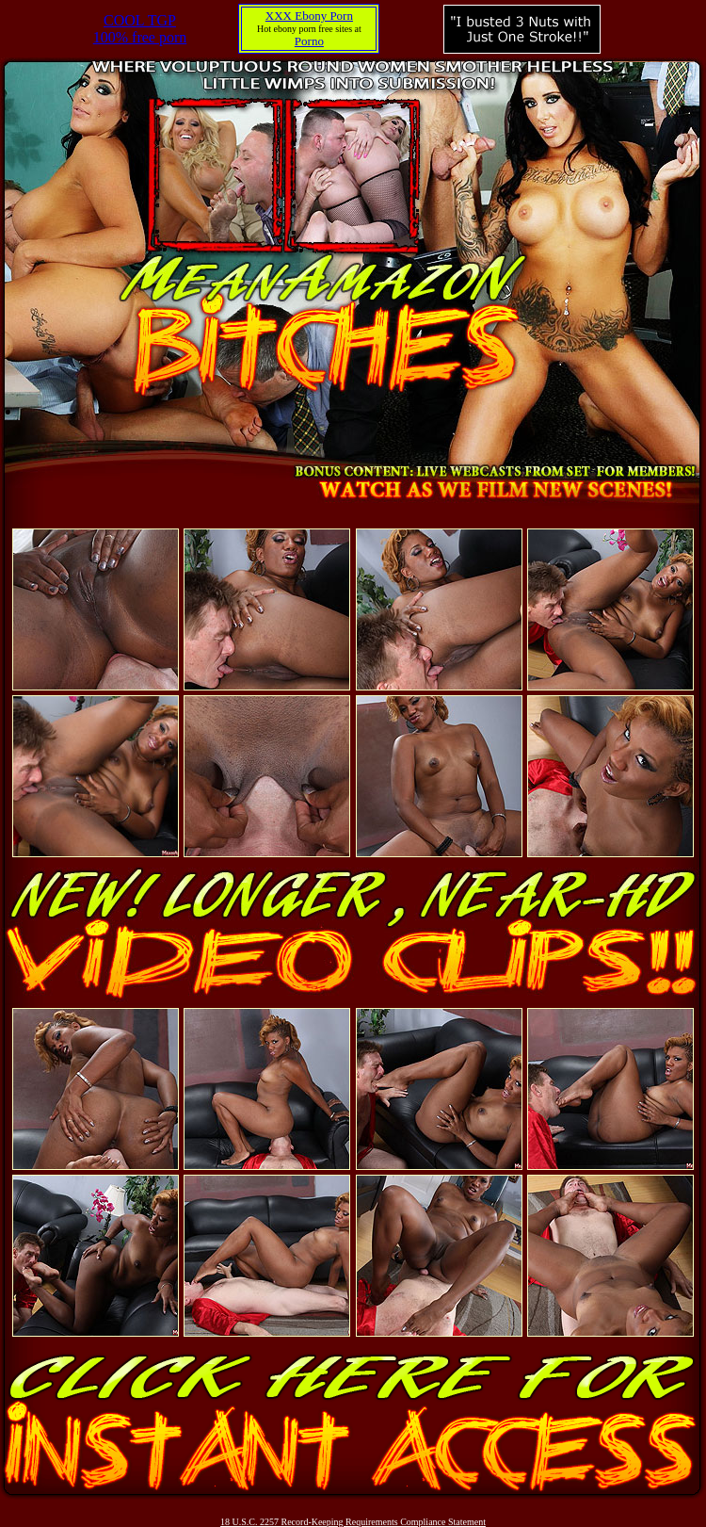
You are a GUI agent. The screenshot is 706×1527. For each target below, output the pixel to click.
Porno (309, 41)
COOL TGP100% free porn (140, 28)
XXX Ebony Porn (309, 15)
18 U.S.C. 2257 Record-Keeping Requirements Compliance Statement (353, 1522)
